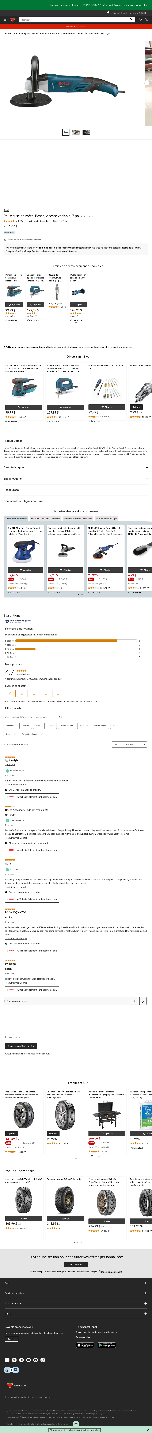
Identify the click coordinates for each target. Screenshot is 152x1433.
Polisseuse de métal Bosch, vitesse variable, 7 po (41, 215)
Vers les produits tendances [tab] (78, 518)
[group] (13, 579)
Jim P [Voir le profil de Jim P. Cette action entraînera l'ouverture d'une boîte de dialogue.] (8, 864)
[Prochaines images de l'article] (147, 82)
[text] (14, 315)
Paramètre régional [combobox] (32, 734)
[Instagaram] (21, 1360)
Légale (76, 1313)
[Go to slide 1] (65, 132)
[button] (131, 20)
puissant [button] (50, 726)
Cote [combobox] (11, 734)
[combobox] (132, 744)
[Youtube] (28, 1360)
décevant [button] (84, 726)
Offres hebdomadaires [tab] (16, 518)
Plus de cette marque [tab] (106, 518)
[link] (14, 221)
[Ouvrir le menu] (5, 20)
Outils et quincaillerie (26, 33)
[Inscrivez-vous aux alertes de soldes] (22, 239)
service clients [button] (100, 726)
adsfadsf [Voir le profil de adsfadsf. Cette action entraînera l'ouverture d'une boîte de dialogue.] (10, 765)
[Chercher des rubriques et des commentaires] (33, 717)
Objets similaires (60, 221)
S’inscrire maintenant (111, 1271)
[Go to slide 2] (76, 132)
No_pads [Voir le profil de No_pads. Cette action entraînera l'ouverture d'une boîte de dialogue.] (10, 815)
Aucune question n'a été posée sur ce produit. (27, 1053)
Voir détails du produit (39, 221)
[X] (14, 1360)
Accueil (7, 33)
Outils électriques (50, 33)
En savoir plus (83, 1337)
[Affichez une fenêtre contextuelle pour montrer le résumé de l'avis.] (14, 316)
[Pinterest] (35, 1360)
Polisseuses (69, 33)
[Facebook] (7, 1360)
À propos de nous (76, 1303)
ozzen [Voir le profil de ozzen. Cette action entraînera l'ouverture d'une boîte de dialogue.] (8, 969)
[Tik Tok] (42, 1360)
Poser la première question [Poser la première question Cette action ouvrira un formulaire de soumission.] (20, 1046)
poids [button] (38, 726)
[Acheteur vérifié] (15, 771)
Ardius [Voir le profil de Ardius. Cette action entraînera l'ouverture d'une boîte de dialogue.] (9, 917)
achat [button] (115, 726)
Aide (76, 1283)
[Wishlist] (140, 20)
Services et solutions (76, 1293)
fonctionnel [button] (10, 726)
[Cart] (146, 20)
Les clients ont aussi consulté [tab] (45, 518)
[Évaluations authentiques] (18, 621)
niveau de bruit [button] (67, 726)
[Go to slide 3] (86, 132)
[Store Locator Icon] (108, 13)
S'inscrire (11, 1339)
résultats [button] (25, 726)
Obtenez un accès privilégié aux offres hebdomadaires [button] (74, 1430)
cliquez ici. (126, 346)
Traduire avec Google (16, 784)
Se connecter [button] (76, 1264)
